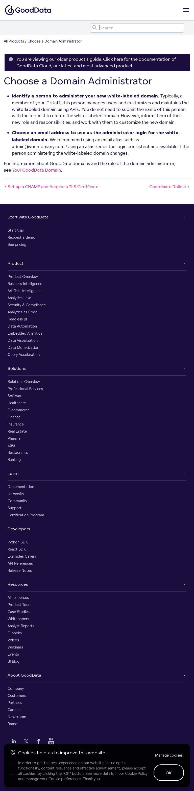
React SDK (17, 549)
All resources (18, 597)
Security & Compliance (27, 305)
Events (13, 654)
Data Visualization (23, 340)
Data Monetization (23, 347)
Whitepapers (18, 619)
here (118, 59)
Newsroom (17, 717)
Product (15, 263)
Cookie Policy (136, 773)
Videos (13, 640)
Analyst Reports (21, 626)
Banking (14, 459)
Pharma (14, 438)
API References (20, 563)
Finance (14, 417)
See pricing (17, 244)
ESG (11, 445)
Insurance (16, 424)
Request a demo (21, 237)
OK (169, 772)
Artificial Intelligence (24, 291)
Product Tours (19, 604)
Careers (14, 709)
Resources (18, 584)
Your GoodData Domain (36, 170)
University (16, 494)
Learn (13, 473)
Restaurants (18, 452)
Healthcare (17, 403)
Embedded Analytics (25, 333)
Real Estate (17, 431)
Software (15, 396)
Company (16, 688)
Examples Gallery (22, 556)
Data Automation (22, 326)
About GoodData (24, 675)
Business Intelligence (25, 283)
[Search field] (137, 28)
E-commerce (19, 410)
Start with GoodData (28, 216)
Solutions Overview (24, 381)
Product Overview (23, 276)
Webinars (15, 647)
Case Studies (19, 612)
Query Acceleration (24, 354)
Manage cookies (169, 755)
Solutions (17, 368)
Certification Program (26, 515)
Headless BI (17, 319)
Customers (17, 695)
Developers (19, 528)
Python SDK (18, 542)
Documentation (21, 486)
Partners (15, 702)
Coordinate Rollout (169, 186)
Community (17, 501)
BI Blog (13, 661)
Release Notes (20, 570)
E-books (15, 633)
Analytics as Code (22, 312)
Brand (12, 724)
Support (14, 508)
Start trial (15, 230)
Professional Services (25, 389)
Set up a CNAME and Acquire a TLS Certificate (51, 186)
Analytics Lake (19, 298)
